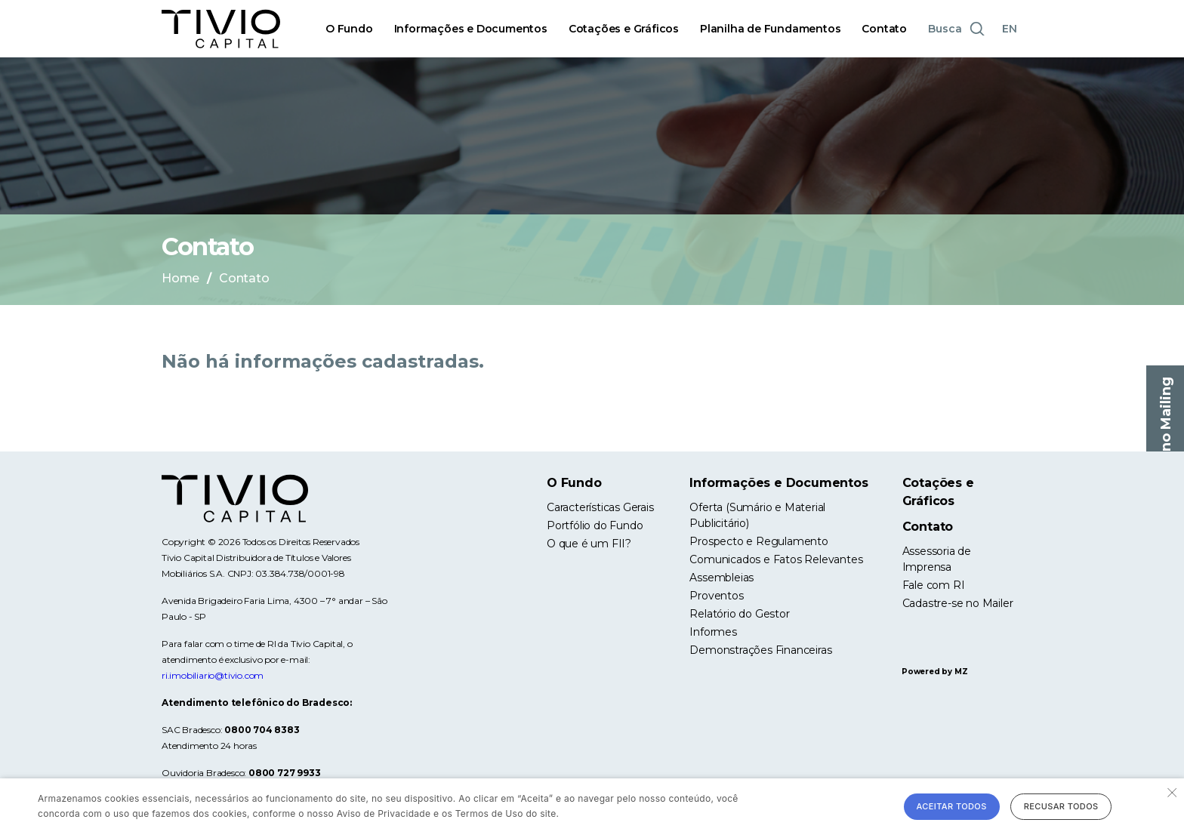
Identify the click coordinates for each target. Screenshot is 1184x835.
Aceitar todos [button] (952, 806)
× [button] (1170, 791)
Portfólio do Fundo (595, 525)
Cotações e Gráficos (624, 28)
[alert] (592, 806)
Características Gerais (600, 507)
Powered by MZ (934, 671)
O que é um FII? (589, 543)
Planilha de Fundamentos (770, 28)
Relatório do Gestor (739, 614)
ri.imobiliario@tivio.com (213, 675)
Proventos (716, 595)
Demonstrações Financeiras (760, 650)
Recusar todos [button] (1061, 806)
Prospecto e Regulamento (758, 541)
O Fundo (349, 28)
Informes (712, 632)
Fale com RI (933, 585)
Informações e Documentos (470, 28)
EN (1009, 28)
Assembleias (721, 577)
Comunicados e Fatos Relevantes (775, 559)
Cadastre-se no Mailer (957, 603)
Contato (884, 28)
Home (180, 278)
